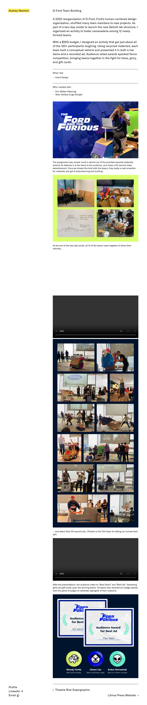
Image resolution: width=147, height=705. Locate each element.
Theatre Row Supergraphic (71, 689)
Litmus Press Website (123, 695)
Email (12, 695)
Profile (13, 687)
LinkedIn (14, 691)
